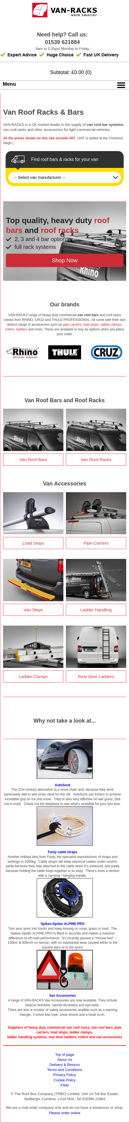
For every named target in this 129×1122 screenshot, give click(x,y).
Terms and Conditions (64, 1070)
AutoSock (62, 785)
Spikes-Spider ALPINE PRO (62, 924)
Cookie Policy (65, 1080)
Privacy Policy (64, 1075)
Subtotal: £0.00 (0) (70, 72)
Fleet (65, 1085)
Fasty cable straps (62, 852)
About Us (64, 1060)
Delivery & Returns (64, 1065)
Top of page (64, 1054)
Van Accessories (62, 996)
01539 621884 (62, 42)
